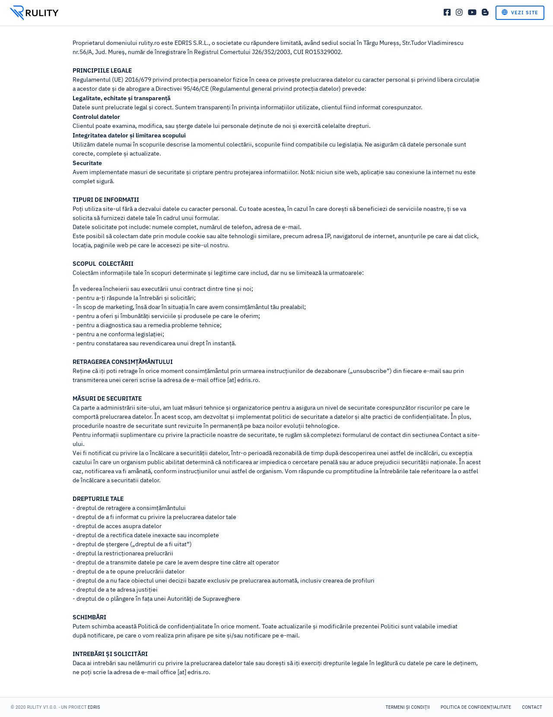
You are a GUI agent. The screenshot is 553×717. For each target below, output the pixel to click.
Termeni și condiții (407, 707)
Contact (532, 707)
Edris (94, 707)
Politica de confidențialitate (476, 707)
